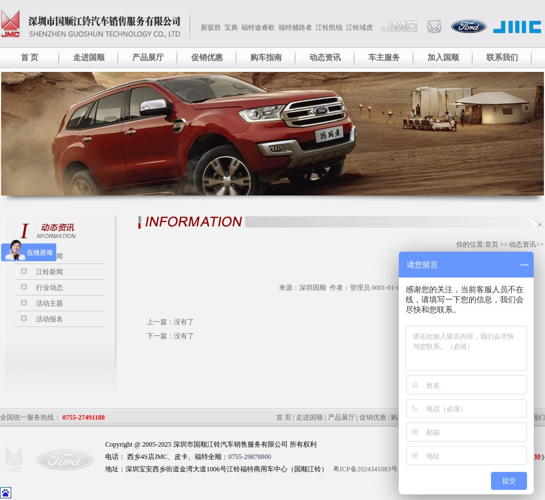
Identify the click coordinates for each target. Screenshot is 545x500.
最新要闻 (49, 256)
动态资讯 (325, 57)
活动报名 (49, 319)
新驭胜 (211, 27)
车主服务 (384, 57)
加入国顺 (443, 57)
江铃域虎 (359, 27)
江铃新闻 (49, 272)
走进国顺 (89, 57)
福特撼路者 (295, 27)
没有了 (184, 322)
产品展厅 (148, 57)
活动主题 (49, 303)
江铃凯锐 (329, 27)
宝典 (231, 27)
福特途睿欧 (258, 27)
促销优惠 (207, 57)
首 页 (30, 57)
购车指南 (266, 57)
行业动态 (49, 288)
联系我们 (502, 57)
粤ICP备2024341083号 (365, 469)
